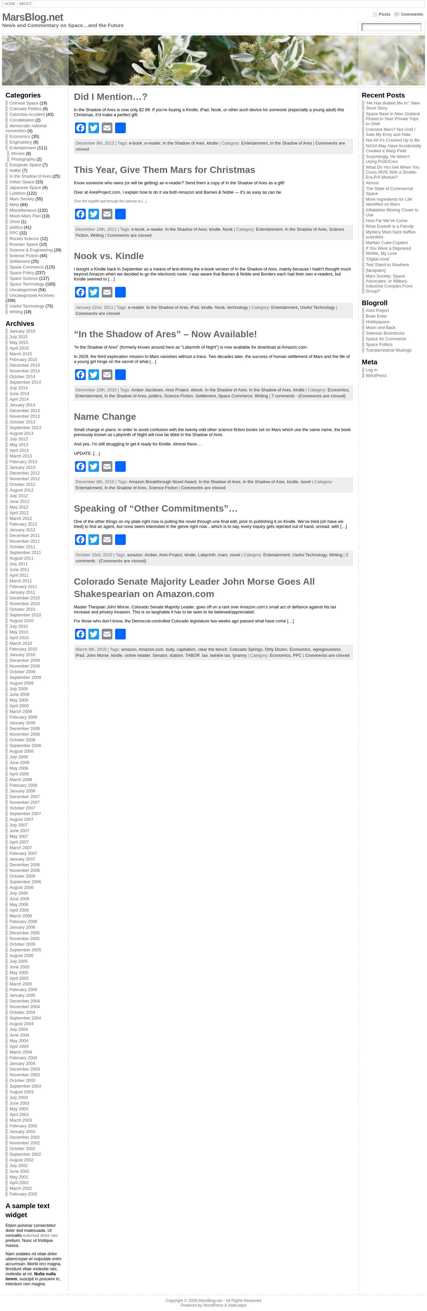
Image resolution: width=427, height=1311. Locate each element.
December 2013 (24, 410)
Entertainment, (255, 143)
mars (223, 554)
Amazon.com (150, 649)
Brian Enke (376, 316)
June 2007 (19, 830)
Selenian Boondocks (385, 333)
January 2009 (22, 722)
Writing (16, 311)
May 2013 (18, 444)
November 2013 (24, 416)
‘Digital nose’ (378, 258)
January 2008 (22, 790)
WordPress (376, 375)
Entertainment (22, 147)
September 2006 (25, 881)
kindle (212, 143)
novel (306, 481)
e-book (135, 143)
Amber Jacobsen (147, 389)
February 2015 (23, 359)
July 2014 (18, 387)
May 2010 (18, 631)
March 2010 (20, 643)
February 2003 (23, 1125)
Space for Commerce (386, 338)
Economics (19, 136)
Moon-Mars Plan (25, 215)
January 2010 (22, 654)
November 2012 (24, 478)
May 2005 (18, 972)
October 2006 (22, 876)
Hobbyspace (378, 321)
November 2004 (24, 1006)
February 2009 (23, 717)
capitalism (185, 649)
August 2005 (21, 955)
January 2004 (22, 1063)
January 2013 (22, 467)
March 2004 (20, 1052)
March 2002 (20, 1188)
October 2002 (22, 1148)
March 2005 (20, 983)
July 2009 (18, 688)
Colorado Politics (25, 108)
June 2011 (19, 569)
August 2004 (21, 1023)
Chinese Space (23, 103)
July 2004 (18, 1029)
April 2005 (19, 978)
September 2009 (25, 677)
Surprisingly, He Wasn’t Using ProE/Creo (388, 159)
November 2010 (24, 603)
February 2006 (23, 921)
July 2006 (18, 893)
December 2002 (24, 1137)
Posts (385, 14)
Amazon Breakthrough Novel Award (162, 481)
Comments (412, 14)
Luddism (17, 193)
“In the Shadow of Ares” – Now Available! (165, 334)
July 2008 (18, 756)
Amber (150, 554)
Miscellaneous (22, 210)
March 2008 (20, 779)
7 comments (283, 395)
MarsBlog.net (32, 17)
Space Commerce (26, 266)
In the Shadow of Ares (30, 176)
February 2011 (23, 586)
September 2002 (25, 1154)
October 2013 (22, 421)
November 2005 (24, 938)
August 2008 (21, 751)
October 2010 (22, 609)
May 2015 (18, 342)
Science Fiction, (179, 395)
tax (205, 655)
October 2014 (22, 376)
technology (237, 307)
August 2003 (21, 1091)
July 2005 (18, 961)
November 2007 (24, 802)
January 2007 (22, 859)
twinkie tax (220, 655)
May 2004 (18, 1040)
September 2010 (25, 614)
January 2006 (22, 927)
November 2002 (24, 1142)
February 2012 (23, 524)
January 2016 (22, 331)
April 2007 (19, 842)
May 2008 (18, 768)
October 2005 (22, 944)
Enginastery (20, 142)
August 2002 (21, 1159)
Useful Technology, (310, 554)
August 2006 (21, 887)
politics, (156, 395)
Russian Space (23, 244)
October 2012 (22, 484)
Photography (23, 159)
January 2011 (22, 592)
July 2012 (18, 495)
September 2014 (25, 382)
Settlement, (206, 395)
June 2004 (19, 1035)
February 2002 (23, 1193)
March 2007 (20, 847)
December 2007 (24, 796)
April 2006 (19, 910)
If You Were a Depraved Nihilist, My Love (388, 251)
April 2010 (19, 637)
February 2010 (23, 648)
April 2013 (19, 450)
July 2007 (18, 824)
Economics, (339, 389)
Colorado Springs (246, 649)
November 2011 (24, 541)
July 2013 (18, 438)
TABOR (192, 655)
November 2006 (24, 870)
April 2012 (19, 512)
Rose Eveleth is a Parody (390, 226)
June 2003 (19, 1103)
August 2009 (21, 683)
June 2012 (19, 501)
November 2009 (24, 666)
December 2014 (24, 365)
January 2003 (22, 1131)
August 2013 (21, 433)
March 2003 (20, 1120)
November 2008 (24, 734)
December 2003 (24, 1069)
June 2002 (19, 1171)
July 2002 (18, 1165)
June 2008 (19, 762)
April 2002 (19, 1182)
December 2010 (24, 597)
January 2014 (22, 404)
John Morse (97, 655)
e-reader (152, 143)
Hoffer (15, 170)
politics (15, 227)
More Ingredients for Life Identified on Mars (389, 202)
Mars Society (21, 198)
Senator (159, 655)
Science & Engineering (30, 249)
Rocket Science (24, 238)
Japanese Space (25, 187)
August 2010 (21, 620)
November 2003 (24, 1074)
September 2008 (25, 745)
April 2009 (19, 705)
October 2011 (22, 546)
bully (170, 649)
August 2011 (21, 558)
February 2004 (23, 1057)
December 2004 (24, 1000)
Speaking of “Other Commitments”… (156, 508)
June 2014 (19, 393)
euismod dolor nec (40, 1235)
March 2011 (20, 580)
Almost (372, 182)
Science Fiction (23, 255)
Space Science (23, 278)
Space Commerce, (236, 395)
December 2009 (24, 660)
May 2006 (18, 904)
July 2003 (18, 1097)
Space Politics (379, 344)
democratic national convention (25, 128)
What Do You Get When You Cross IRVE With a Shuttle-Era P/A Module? (393, 172)
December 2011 (24, 535)
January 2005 (22, 995)
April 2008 (19, 773)
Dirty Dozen (276, 649)
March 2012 (20, 518)
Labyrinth (207, 554)
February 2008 (23, 785)
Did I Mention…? (110, 96)
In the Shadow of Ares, (307, 229)
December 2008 (24, 728)
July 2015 (18, 336)
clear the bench (213, 649)
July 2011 (18, 563)
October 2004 (22, 1012)
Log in (372, 369)
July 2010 (18, 626)
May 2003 (18, 1108)
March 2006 (20, 915)
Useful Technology (26, 306)
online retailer (137, 655)
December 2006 (24, 864)
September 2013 (25, 427)
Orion (14, 221)
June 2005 (19, 966)
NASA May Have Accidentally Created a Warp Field (393, 148)
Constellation (21, 120)
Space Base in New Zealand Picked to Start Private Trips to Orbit (393, 118)
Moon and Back (381, 327)
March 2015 (20, 353)
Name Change (105, 416)
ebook (196, 389)
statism (176, 655)
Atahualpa (237, 1305)
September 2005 (25, 949)
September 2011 (25, 552)
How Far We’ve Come (387, 220)
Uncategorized (23, 289)
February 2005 (23, 989)
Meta (14, 204)
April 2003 (19, 1114)
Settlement (19, 261)
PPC (13, 232)
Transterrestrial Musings (389, 350)
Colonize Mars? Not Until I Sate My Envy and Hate (391, 132)
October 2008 (22, 739)
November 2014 (24, 370)
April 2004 (19, 1046)
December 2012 (24, 473)
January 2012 (22, 529)
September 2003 (25, 1086)
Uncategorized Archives (31, 295)
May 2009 (18, 700)
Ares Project (177, 389)
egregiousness (327, 649)
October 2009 (22, 671)
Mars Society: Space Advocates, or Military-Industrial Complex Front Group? (389, 283)
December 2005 (24, 932)
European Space (25, 164)
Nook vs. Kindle (109, 256)
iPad (194, 307)
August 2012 (21, 490)
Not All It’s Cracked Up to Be (393, 140)
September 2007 (25, 813)
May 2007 (18, 836)
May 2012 (18, 507)
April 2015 (19, 348)
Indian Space (21, 181)
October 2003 (22, 1080)
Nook (228, 229)
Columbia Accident (27, 114)
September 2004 (25, 1017)
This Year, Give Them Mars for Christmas (164, 170)
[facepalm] (376, 270)
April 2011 (19, 575)
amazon (134, 554)
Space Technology (26, 284)
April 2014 (19, 399)
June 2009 (19, 694)
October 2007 (22, 807)
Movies (18, 153)
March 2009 (20, 711)
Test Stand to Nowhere (387, 264)
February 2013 (23, 461)
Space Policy (21, 272)
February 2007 (23, 853)
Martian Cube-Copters (387, 242)
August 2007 (21, 819)
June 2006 (19, 898)
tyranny (240, 655)
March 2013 (20, 455)
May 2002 (18, 1176)
